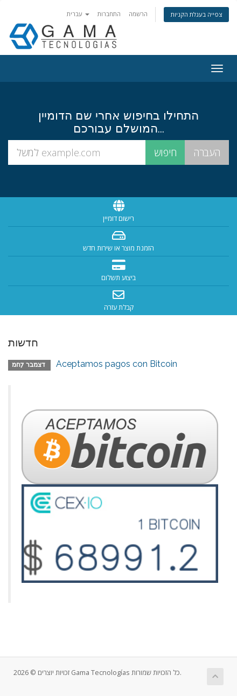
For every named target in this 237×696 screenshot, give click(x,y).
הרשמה (138, 14)
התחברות (109, 14)
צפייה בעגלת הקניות (196, 14)
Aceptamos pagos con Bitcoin (116, 364)
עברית (78, 14)
